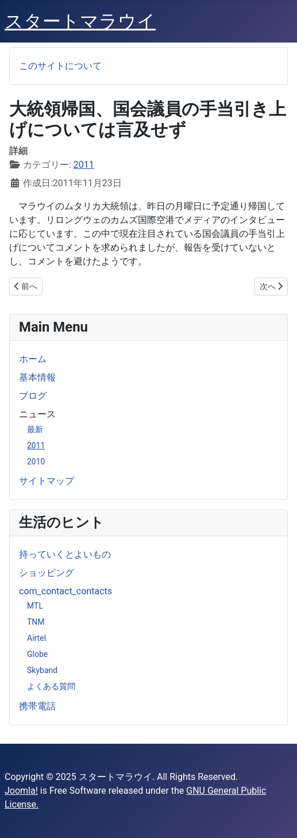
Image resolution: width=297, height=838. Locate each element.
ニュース (37, 414)
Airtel (36, 638)
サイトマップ (46, 480)
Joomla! (21, 790)
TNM (36, 621)
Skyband (42, 670)
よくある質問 (51, 686)
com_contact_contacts (65, 591)
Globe (37, 654)
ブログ (33, 395)
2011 (36, 445)
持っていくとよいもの (65, 554)
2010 (36, 461)
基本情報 (37, 377)
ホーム (33, 358)
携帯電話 (37, 706)
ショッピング (46, 572)
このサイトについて (60, 65)
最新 (35, 429)
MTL (35, 605)
